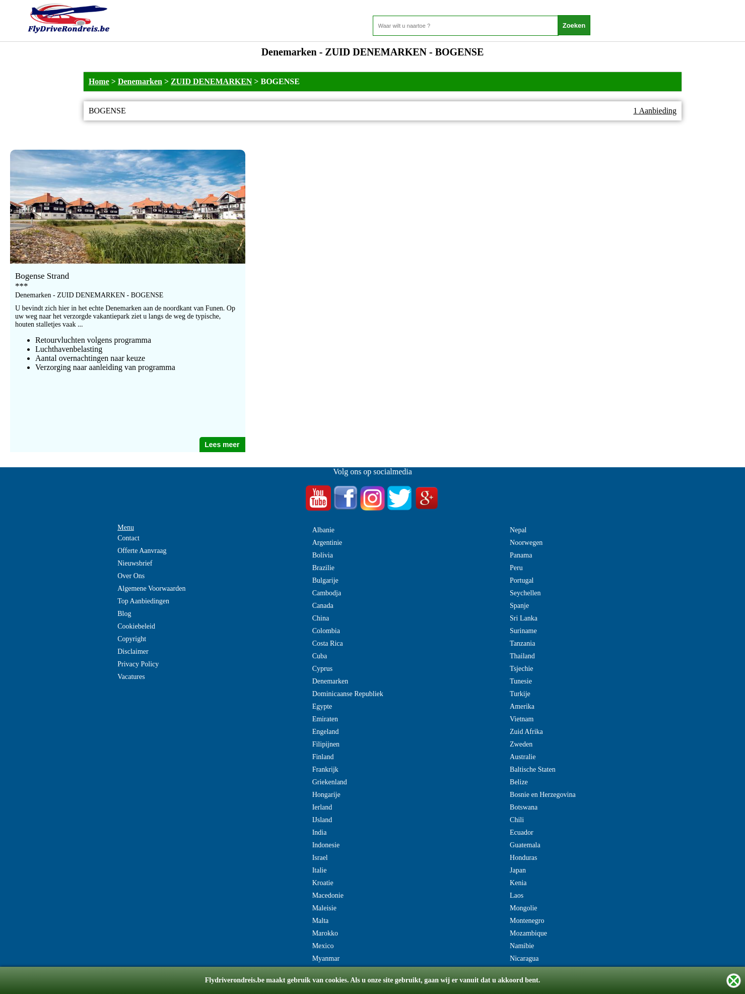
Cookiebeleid (136, 626)
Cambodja (327, 593)
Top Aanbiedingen (143, 601)
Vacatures (131, 676)
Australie (522, 757)
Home (99, 81)
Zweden (521, 744)
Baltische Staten (533, 769)
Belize (519, 782)
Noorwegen (526, 542)
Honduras (523, 857)
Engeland (325, 731)
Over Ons (131, 576)
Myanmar (326, 958)
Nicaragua (524, 958)
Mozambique (528, 933)
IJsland (322, 820)
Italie (319, 870)
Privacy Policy (138, 664)
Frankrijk (325, 769)
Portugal (521, 580)
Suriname (523, 631)
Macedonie (328, 895)
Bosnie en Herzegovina (543, 794)
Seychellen (525, 593)
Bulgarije (325, 580)
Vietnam (521, 719)
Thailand (522, 656)
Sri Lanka (523, 618)
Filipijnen (326, 744)
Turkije (520, 694)
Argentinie (327, 542)
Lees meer (222, 445)
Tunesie (521, 681)
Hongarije (326, 794)
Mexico (323, 946)
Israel (320, 857)
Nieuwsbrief (134, 563)
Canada (322, 605)
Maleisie (324, 908)
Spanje (519, 605)
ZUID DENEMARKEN (211, 81)
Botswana (523, 807)
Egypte (322, 706)
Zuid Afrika (526, 731)
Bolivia (322, 555)
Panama (521, 555)
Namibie (522, 946)
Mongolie (523, 908)
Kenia (518, 883)
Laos (516, 895)
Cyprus (322, 668)
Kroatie (322, 883)
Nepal (518, 530)
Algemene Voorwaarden (151, 588)
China (320, 618)
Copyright (131, 639)
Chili (517, 820)
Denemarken (140, 81)
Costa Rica (327, 643)
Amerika (522, 706)
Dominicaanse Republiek (347, 694)
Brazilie (323, 568)
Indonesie (326, 845)
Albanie (323, 530)
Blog (124, 613)
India (319, 832)
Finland (323, 757)
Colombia (326, 631)
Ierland (322, 807)
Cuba (319, 656)
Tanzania (522, 643)
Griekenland (329, 782)
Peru (516, 568)
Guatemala (525, 845)
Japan (518, 870)
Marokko (325, 933)
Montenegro (527, 920)
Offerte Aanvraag (141, 550)
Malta (320, 920)
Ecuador (521, 832)
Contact (128, 538)
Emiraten (325, 719)
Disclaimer (132, 651)
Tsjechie (521, 668)
